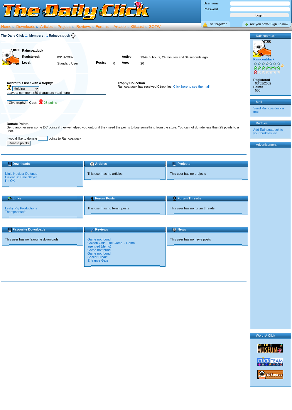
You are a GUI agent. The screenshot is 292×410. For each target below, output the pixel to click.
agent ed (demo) (99, 246)
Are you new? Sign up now (269, 24)
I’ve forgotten (218, 24)
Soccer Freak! (97, 257)
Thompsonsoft (15, 212)
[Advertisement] (59, 346)
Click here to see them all (191, 86)
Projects (64, 26)
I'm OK (10, 180)
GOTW (155, 26)
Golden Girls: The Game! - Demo (111, 243)
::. (26, 35)
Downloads (25, 26)
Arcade (120, 26)
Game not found (99, 239)
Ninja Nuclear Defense (21, 173)
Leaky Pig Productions (21, 208)
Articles (46, 26)
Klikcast (137, 26)
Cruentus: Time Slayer (21, 177)
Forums (102, 26)
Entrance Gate (97, 260)
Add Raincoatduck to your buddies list (268, 131)
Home (6, 26)
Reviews (83, 26)
